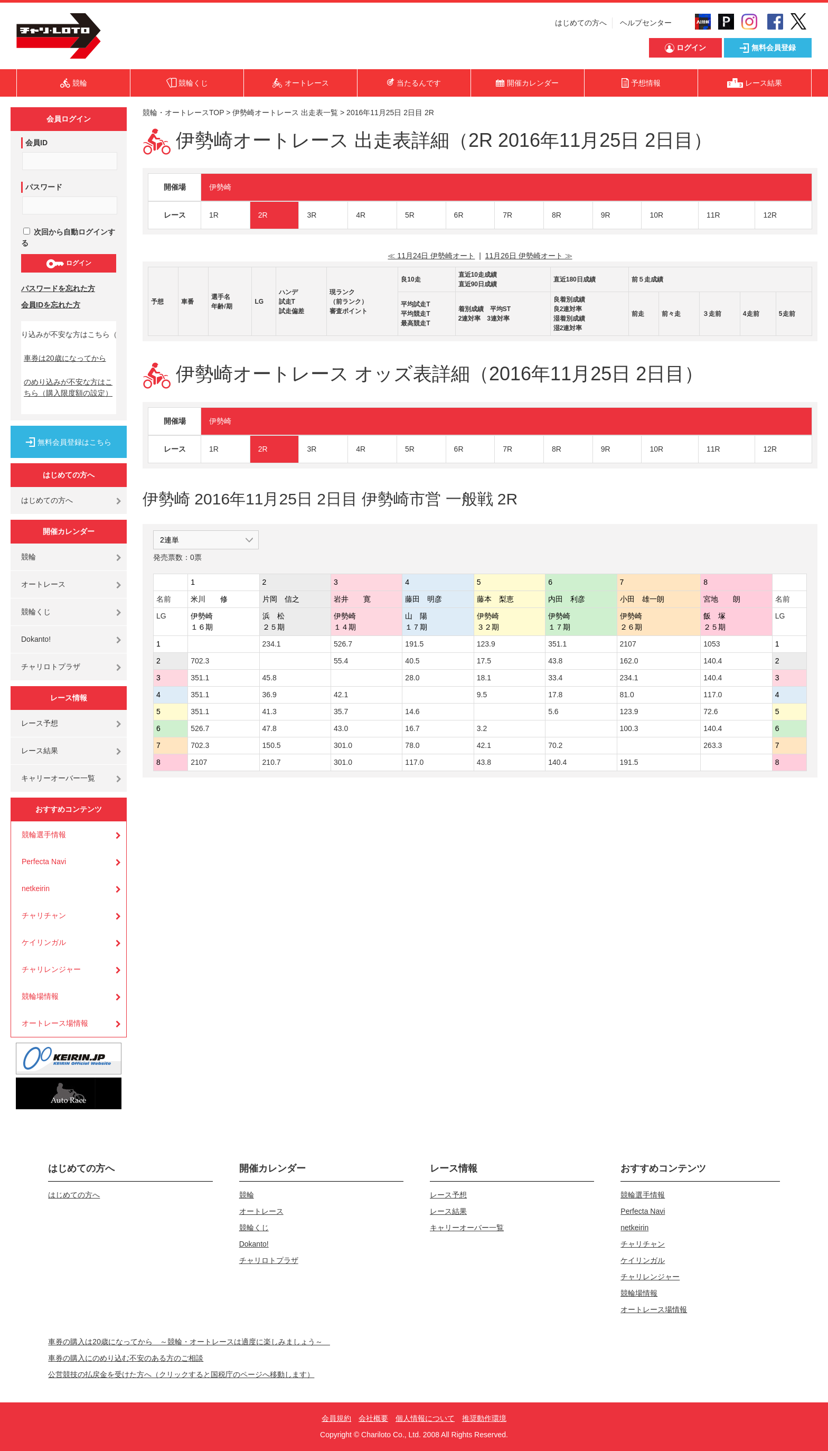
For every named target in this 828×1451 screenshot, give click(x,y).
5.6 (553, 711)
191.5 (414, 644)
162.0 (629, 661)
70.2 (555, 745)
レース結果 (39, 750)
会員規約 (336, 1418)
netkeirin (36, 888)
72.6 (710, 711)
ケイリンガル (44, 942)
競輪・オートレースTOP (183, 112)
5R (410, 215)
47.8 (269, 728)
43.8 (555, 661)
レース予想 (39, 723)
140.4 (712, 661)
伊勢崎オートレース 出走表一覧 (285, 112)
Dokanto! (36, 639)
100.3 (629, 728)
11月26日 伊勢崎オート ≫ (528, 255)
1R (214, 215)
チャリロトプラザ (50, 666)
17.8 (555, 694)
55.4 (341, 661)
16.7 (412, 728)
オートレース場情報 (55, 1023)
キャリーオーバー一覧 (58, 778)
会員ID (36, 142)
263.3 (712, 745)
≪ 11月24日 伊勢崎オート (431, 255)
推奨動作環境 (484, 1418)
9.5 (482, 694)
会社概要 (373, 1418)
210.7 (271, 762)
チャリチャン (44, 915)
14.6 (412, 711)
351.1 (557, 644)
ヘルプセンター (646, 22)
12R (770, 215)
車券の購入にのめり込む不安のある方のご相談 (125, 1358)
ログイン (68, 263)
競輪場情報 (40, 996)
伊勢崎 (220, 187)
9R (605, 215)
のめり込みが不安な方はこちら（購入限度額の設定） (68, 387)
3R (311, 215)
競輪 (28, 557)
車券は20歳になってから (65, 358)
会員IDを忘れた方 (50, 305)
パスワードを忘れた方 (58, 288)
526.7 (343, 644)
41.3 (269, 711)
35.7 (341, 711)
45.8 (269, 677)
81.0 (627, 694)
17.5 (484, 661)
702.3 (200, 661)
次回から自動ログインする (68, 237)
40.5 (412, 661)
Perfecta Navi (44, 861)
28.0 (412, 677)
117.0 (712, 694)
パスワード (43, 187)
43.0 (341, 728)
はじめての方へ (581, 22)
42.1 (341, 694)
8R (556, 215)
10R (656, 215)
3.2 (482, 728)
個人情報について (425, 1418)
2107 (628, 644)
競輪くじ (36, 611)
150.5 (271, 745)
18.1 (484, 677)
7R (507, 215)
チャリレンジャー (51, 969)
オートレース (43, 584)
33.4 (555, 677)
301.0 (343, 745)
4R (360, 215)
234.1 (271, 644)
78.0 (412, 745)
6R (459, 215)
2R (263, 215)
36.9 (269, 694)
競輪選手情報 (44, 834)
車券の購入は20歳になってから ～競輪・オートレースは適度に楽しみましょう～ (189, 1341)
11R (713, 215)
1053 (711, 644)
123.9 (486, 644)
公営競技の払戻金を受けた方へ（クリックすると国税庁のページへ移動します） (181, 1374)
